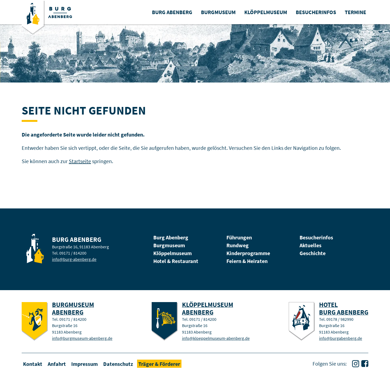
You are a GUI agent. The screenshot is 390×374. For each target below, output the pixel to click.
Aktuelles (310, 245)
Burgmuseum (169, 245)
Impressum (84, 363)
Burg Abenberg (170, 237)
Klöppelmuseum (172, 253)
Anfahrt (57, 363)
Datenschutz (118, 363)
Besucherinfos (316, 237)
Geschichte (313, 253)
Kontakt (32, 363)
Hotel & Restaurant (175, 261)
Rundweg (237, 245)
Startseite (80, 161)
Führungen (239, 237)
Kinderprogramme (248, 253)
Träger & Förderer (159, 363)
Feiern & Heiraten (247, 261)
